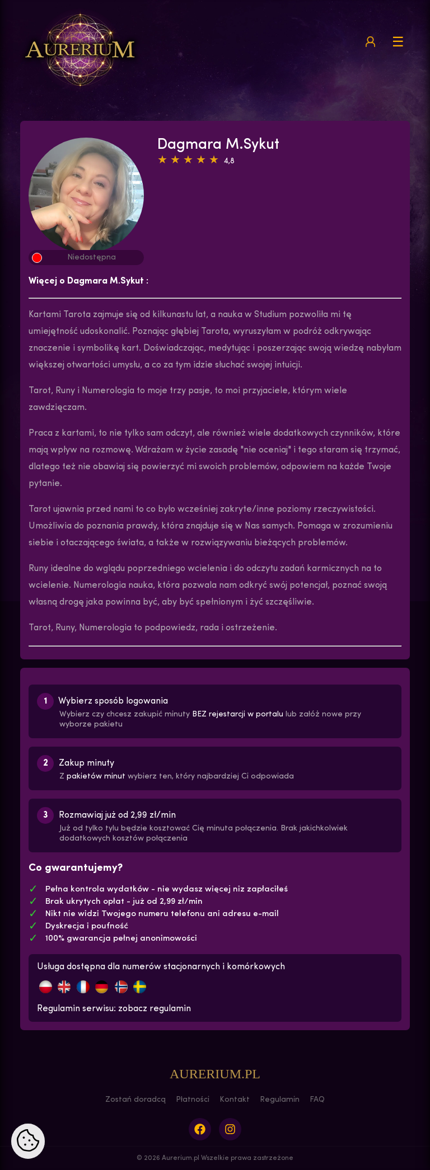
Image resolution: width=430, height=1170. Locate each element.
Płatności (192, 1100)
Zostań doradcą (135, 1100)
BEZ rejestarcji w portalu (237, 714)
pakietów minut (96, 776)
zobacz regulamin (154, 1008)
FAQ (317, 1100)
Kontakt (234, 1100)
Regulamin (280, 1100)
